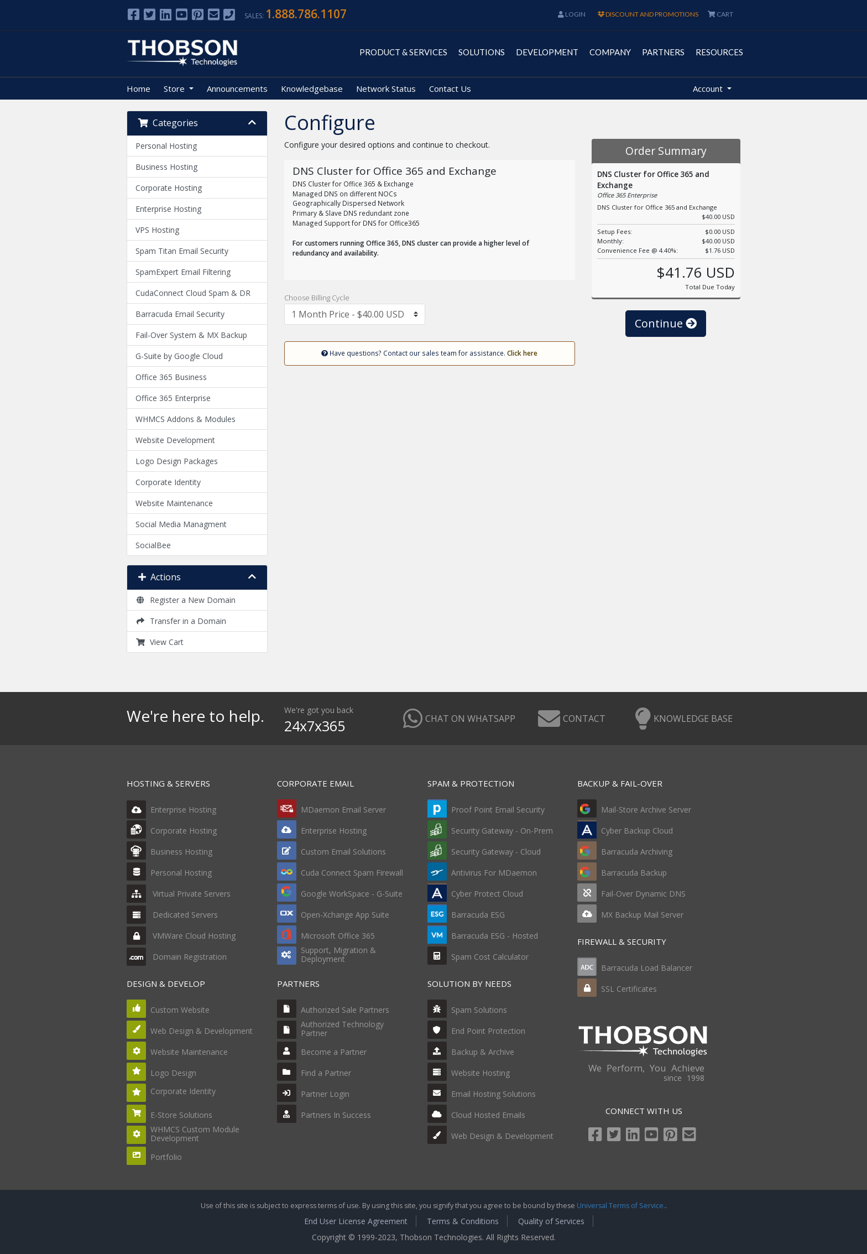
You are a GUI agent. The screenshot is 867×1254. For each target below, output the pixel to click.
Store (175, 88)
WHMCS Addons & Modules (185, 419)
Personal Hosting (166, 146)
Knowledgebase (312, 88)
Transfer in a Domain (180, 621)
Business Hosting (166, 167)
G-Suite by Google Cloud (179, 356)
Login (572, 14)
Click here (522, 352)
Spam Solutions (479, 1010)
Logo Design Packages (176, 461)
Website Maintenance (174, 503)
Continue (666, 323)
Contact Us (450, 88)
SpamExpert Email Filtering (183, 272)
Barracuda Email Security (179, 314)
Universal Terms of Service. (621, 1205)
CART (720, 14)
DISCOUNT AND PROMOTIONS (648, 14)
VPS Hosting (157, 230)
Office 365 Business (171, 377)
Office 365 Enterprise (173, 398)
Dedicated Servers (172, 914)
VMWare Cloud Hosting (181, 935)
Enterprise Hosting (168, 209)
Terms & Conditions (463, 1221)
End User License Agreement (356, 1221)
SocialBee (153, 545)
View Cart (159, 642)
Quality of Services (551, 1221)
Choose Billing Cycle (316, 298)
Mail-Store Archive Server (646, 809)
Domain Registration (177, 956)
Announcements (237, 88)
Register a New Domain (185, 600)
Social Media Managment (181, 524)
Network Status (386, 88)
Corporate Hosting (168, 188)
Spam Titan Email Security (181, 251)
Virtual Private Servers (179, 893)
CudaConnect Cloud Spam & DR (192, 293)
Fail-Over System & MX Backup (191, 335)
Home (138, 88)
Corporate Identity (168, 482)
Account (709, 88)
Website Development (175, 440)
